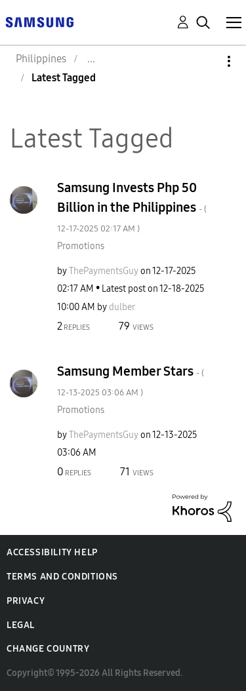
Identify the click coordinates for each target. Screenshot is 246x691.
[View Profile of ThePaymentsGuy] (103, 271)
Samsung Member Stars (130, 380)
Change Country (48, 648)
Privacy (26, 600)
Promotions (80, 246)
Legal (21, 625)
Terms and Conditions (62, 576)
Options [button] (206, 61)
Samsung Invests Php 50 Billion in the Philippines (132, 207)
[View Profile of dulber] (122, 307)
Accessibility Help (52, 552)
